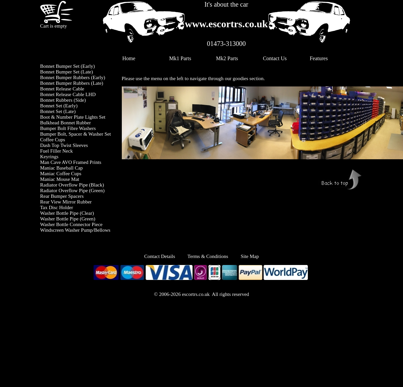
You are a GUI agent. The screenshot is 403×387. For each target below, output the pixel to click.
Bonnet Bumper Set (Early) (67, 66)
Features (319, 58)
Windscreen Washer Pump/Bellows (75, 230)
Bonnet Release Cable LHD (68, 94)
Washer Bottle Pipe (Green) (68, 218)
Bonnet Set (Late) (58, 111)
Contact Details (165, 256)
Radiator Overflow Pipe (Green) (72, 190)
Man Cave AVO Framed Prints (70, 162)
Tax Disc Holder (56, 207)
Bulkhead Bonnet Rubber (65, 122)
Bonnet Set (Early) (59, 105)
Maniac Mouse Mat (59, 179)
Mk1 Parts (180, 58)
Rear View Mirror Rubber (66, 201)
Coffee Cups (52, 139)
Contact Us (275, 58)
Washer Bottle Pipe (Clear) (67, 213)
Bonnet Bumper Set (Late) (66, 71)
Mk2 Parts (227, 58)
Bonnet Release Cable (62, 88)
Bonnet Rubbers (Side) (63, 100)
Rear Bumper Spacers (62, 196)
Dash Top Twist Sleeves (64, 145)
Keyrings (49, 156)
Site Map (250, 256)
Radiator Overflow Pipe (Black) (72, 185)
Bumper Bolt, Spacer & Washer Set (75, 134)
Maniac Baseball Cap (61, 168)
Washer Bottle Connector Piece (71, 224)
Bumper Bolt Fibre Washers (68, 128)
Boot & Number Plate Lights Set (72, 117)
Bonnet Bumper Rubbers (65, 77)
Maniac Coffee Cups (61, 173)
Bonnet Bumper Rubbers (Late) (71, 83)
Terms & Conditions (207, 256)
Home (128, 58)
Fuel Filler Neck (56, 151)
